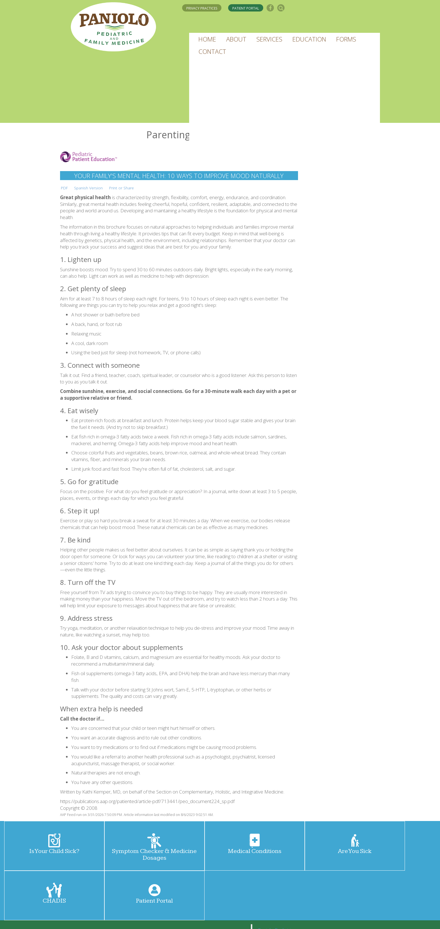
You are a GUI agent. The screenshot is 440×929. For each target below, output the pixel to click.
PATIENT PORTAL (245, 8)
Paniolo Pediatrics (277, 880)
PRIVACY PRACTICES (201, 8)
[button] (207, 39)
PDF (64, 187)
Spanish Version (88, 187)
